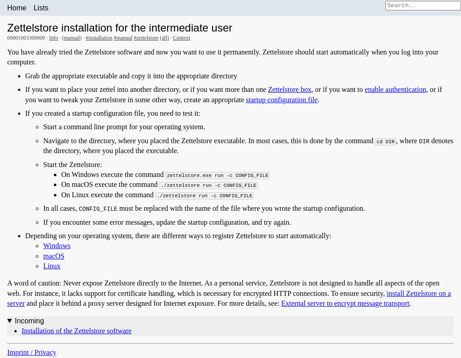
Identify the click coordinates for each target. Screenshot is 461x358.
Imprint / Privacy (31, 352)
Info (53, 38)
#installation (99, 38)
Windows (57, 245)
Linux (51, 266)
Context (181, 38)
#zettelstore (146, 38)
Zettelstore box (289, 89)
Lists (41, 8)
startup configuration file (281, 100)
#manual (123, 38)
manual (72, 38)
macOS (53, 256)
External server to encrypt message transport (345, 303)
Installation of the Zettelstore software (76, 331)
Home (17, 8)
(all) (164, 38)
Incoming (29, 321)
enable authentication (395, 89)
